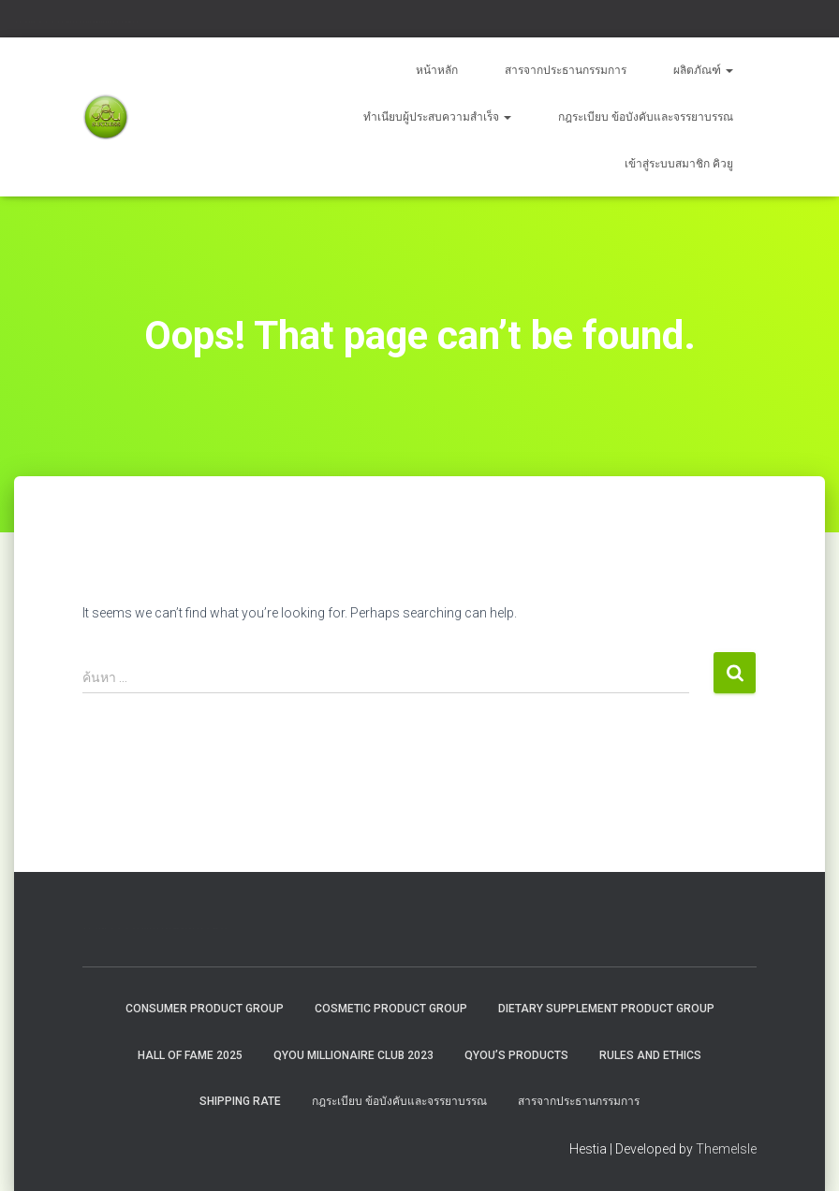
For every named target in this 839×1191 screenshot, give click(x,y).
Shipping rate (240, 1101)
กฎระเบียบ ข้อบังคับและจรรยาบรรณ (645, 116)
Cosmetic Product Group (391, 1008)
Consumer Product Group (204, 1008)
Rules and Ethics (650, 1055)
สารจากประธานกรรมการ (565, 70)
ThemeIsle (726, 1148)
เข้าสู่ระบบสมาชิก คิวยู (679, 163)
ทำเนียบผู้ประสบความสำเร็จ (437, 116)
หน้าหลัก (437, 70)
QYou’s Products (516, 1055)
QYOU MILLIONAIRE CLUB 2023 (353, 1055)
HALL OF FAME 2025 (190, 1055)
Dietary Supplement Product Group (606, 1008)
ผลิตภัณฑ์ (703, 70)
